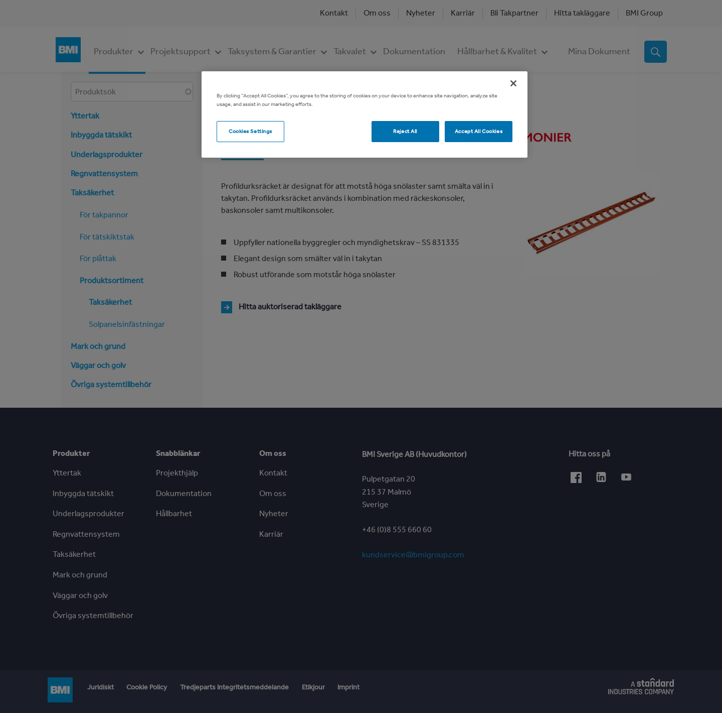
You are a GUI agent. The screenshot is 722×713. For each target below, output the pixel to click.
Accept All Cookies (478, 131)
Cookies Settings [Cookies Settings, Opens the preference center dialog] (250, 131)
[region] (364, 114)
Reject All (405, 131)
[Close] (513, 83)
